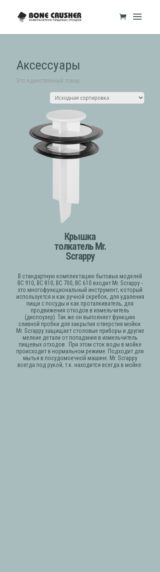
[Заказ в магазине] (97, 98)
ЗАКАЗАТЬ (80, 386)
